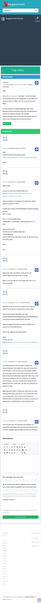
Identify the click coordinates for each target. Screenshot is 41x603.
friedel (27, 84)
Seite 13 (5, 574)
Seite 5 (5, 553)
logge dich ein (8, 510)
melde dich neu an (19, 510)
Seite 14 (5, 576)
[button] (7, 444)
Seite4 (5, 551)
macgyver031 (17, 302)
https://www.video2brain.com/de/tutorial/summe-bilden (20, 157)
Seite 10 (5, 566)
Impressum (34, 538)
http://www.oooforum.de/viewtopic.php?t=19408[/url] (21, 342)
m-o (16, 181)
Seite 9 (5, 563)
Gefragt (4, 84)
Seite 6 (5, 556)
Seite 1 (6, 543)
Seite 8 (5, 561)
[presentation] (16, 504)
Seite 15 (5, 579)
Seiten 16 (5, 581)
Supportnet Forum (14, 18)
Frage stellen (18, 70)
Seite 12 (5, 571)
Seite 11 (5, 568)
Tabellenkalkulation (18, 84)
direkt (4, 584)
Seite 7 (4, 558)
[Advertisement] (20, 43)
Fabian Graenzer (29, 597)
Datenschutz (35, 546)
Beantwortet (5, 148)
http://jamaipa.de (13, 96)
